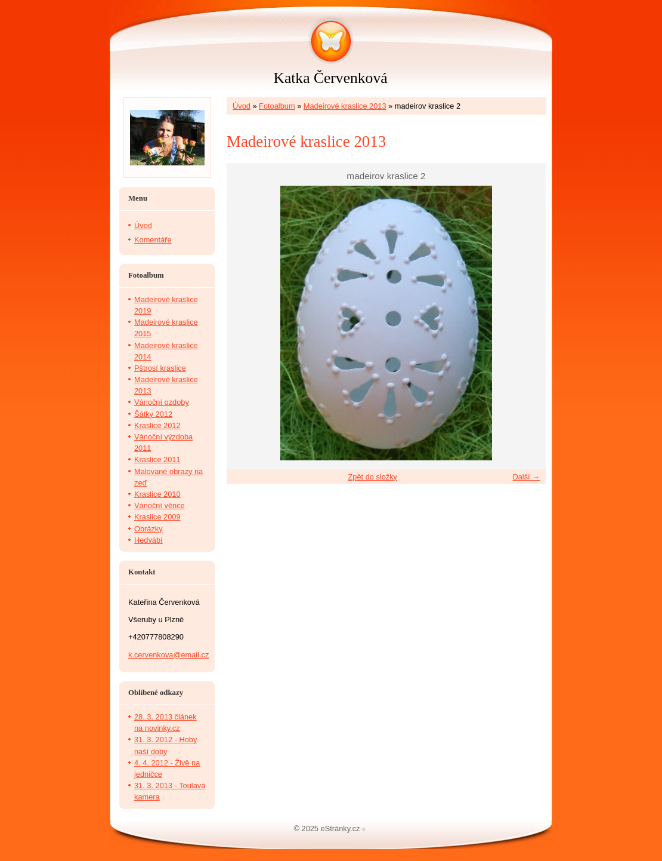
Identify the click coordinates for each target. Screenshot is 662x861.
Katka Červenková (330, 78)
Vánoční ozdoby (161, 402)
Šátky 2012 (153, 414)
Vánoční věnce (159, 505)
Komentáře (153, 239)
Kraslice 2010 (157, 494)
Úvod (241, 106)
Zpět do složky (372, 476)
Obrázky (148, 528)
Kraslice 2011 (157, 459)
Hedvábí (148, 540)
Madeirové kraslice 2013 (345, 106)
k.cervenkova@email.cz (168, 654)
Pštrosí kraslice (160, 368)
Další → (526, 476)
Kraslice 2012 (157, 425)
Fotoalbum (277, 106)
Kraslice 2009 (157, 516)
